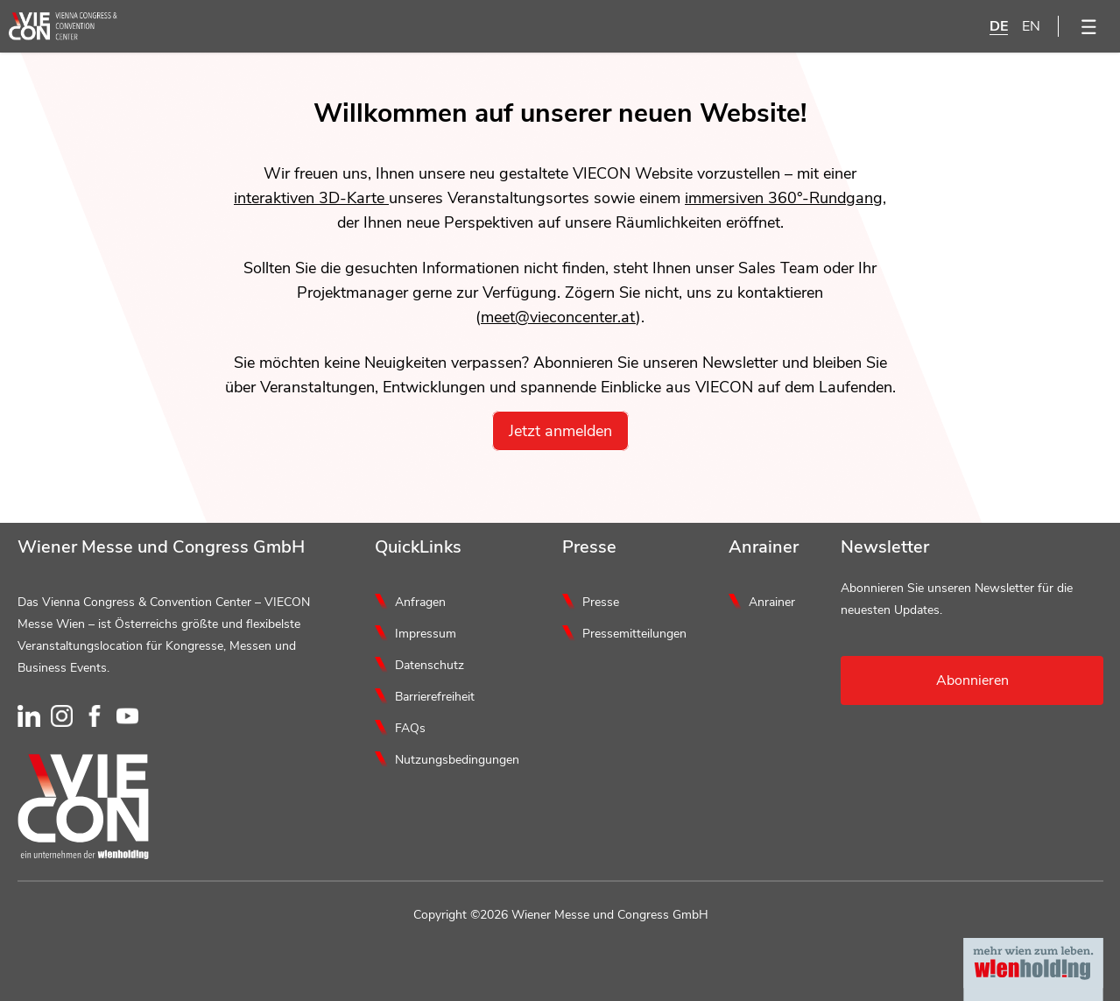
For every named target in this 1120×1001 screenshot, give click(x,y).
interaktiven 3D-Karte (311, 197)
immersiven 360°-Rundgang (784, 197)
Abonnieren (972, 680)
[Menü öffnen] (1089, 26)
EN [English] (1031, 26)
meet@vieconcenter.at (558, 317)
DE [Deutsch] (999, 26)
